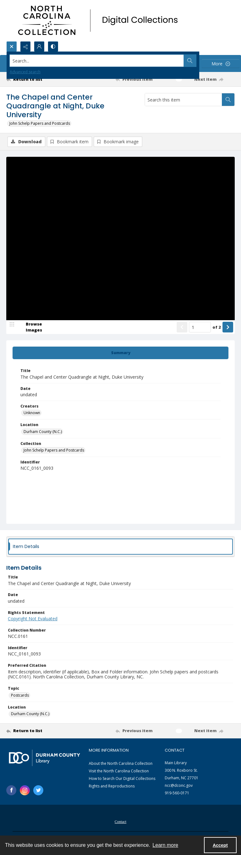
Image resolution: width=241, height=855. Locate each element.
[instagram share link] (25, 790)
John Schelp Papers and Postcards (39, 123)
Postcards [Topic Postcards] (20, 695)
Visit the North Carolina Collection (119, 771)
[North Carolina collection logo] (100, 20)
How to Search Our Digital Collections (122, 778)
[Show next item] (227, 327)
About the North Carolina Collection (121, 763)
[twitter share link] (38, 790)
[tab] (120, 353)
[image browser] (29, 327)
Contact (120, 821)
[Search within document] (228, 99)
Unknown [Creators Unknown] (32, 412)
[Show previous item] (182, 327)
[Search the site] (97, 61)
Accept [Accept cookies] (220, 845)
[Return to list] (36, 79)
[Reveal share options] (25, 46)
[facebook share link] (11, 790)
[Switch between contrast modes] (53, 46)
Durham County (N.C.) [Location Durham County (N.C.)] (43, 431)
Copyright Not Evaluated (32, 619)
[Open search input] (12, 46)
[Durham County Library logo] (44, 758)
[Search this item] (183, 99)
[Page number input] (200, 327)
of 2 (216, 327)
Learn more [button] (165, 845)
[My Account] (39, 46)
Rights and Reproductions (112, 786)
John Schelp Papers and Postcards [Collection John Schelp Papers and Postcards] (54, 450)
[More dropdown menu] (220, 63)
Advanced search (25, 71)
